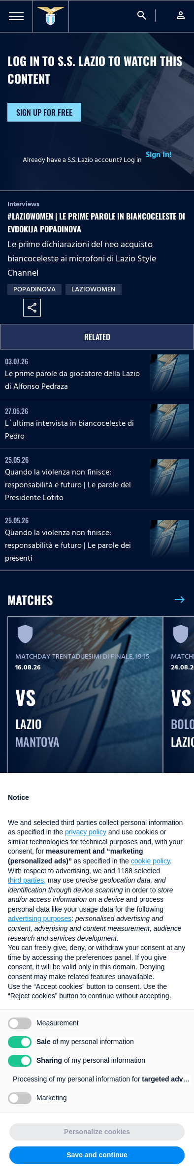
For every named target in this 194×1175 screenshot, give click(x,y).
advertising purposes (39, 918)
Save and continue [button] (97, 1155)
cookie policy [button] (150, 861)
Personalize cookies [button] (97, 1132)
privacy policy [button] (85, 832)
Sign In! (159, 154)
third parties (26, 880)
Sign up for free (44, 112)
